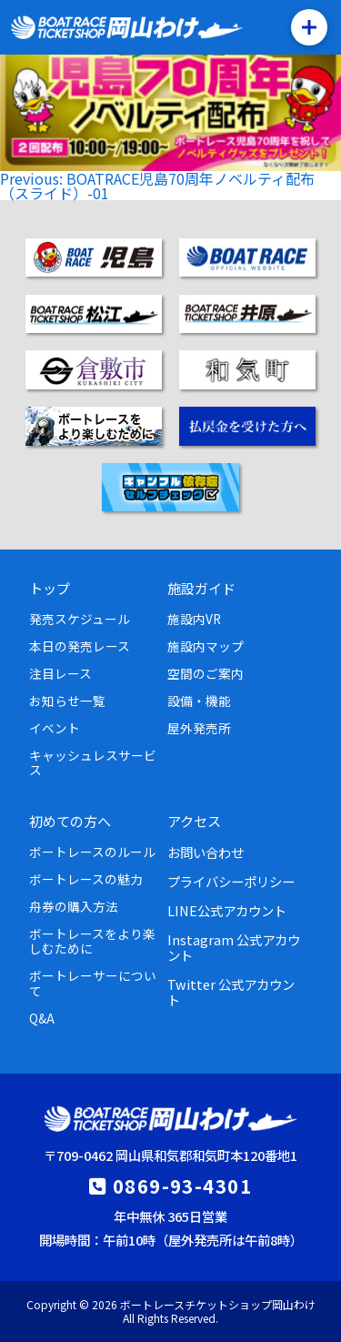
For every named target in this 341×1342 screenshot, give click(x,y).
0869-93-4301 (182, 1185)
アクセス (194, 821)
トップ (49, 588)
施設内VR (194, 619)
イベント (54, 728)
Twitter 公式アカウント (231, 991)
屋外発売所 (199, 728)
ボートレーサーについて (92, 982)
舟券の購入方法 (73, 906)
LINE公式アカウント (226, 910)
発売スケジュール (79, 619)
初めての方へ (70, 821)
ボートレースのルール (92, 852)
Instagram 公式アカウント (233, 947)
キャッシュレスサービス (92, 762)
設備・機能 (199, 700)
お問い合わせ (205, 852)
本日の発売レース (79, 646)
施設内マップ (205, 646)
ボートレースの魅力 (86, 879)
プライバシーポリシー (231, 881)
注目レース (60, 673)
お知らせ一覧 (67, 700)
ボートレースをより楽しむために (92, 940)
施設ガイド (201, 588)
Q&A (42, 1018)
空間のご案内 (205, 673)
